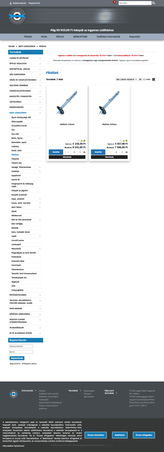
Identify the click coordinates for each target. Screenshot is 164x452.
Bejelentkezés (19, 3)
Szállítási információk (108, 36)
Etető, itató (16, 150)
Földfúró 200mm (109, 124)
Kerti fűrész (16, 207)
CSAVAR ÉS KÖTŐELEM (18, 58)
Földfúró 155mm (67, 124)
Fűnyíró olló (16, 163)
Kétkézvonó (16, 215)
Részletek (67, 157)
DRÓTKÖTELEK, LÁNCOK (19, 69)
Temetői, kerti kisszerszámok (24, 273)
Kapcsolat (134, 36)
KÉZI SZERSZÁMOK (17, 74)
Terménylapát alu (18, 277)
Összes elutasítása (96, 435)
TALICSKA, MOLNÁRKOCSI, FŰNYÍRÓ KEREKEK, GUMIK (20, 301)
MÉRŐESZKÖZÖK (16, 107)
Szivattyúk (16, 265)
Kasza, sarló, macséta (20, 203)
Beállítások (120, 435)
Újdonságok (89, 391)
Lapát (13, 236)
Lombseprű (16, 244)
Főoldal (28, 36)
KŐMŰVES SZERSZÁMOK (19, 314)
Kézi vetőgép (17, 224)
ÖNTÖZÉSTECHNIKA (17, 295)
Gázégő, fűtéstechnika (21, 167)
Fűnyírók (15, 159)
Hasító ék (15, 179)
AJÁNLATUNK (80, 36)
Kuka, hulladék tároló (20, 232)
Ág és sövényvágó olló (21, 117)
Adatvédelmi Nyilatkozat (50, 402)
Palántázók (16, 257)
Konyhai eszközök (19, 195)
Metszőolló (16, 249)
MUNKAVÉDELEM (16, 328)
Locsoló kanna (17, 240)
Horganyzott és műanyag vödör (22, 185)
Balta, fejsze (16, 138)
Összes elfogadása (144, 435)
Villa (13, 286)
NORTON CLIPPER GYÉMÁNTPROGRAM (18, 320)
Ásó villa (15, 134)
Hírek (44, 36)
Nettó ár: (68, 144)
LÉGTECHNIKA (15, 102)
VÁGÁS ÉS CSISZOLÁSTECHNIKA (22, 80)
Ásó (13, 130)
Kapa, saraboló (17, 199)
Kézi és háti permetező (21, 219)
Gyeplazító (16, 175)
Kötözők (14, 228)
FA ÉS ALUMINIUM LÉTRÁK (20, 333)
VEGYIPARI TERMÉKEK (18, 85)
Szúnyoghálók (17, 290)
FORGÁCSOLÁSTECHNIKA (20, 91)
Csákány (15, 146)
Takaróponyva (17, 269)
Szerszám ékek (17, 261)
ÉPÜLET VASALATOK (18, 63)
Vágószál (15, 282)
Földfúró (42, 46)
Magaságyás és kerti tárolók (23, 253)
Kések (14, 211)
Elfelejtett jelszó (29, 363)
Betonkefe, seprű (18, 142)
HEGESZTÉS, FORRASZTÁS (20, 96)
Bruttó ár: (68, 147)
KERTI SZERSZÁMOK (26, 46)
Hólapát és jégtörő (19, 190)
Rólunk (60, 36)
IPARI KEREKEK (15, 308)
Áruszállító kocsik (19, 126)
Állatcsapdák (17, 121)
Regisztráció (34, 3)
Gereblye (15, 171)
